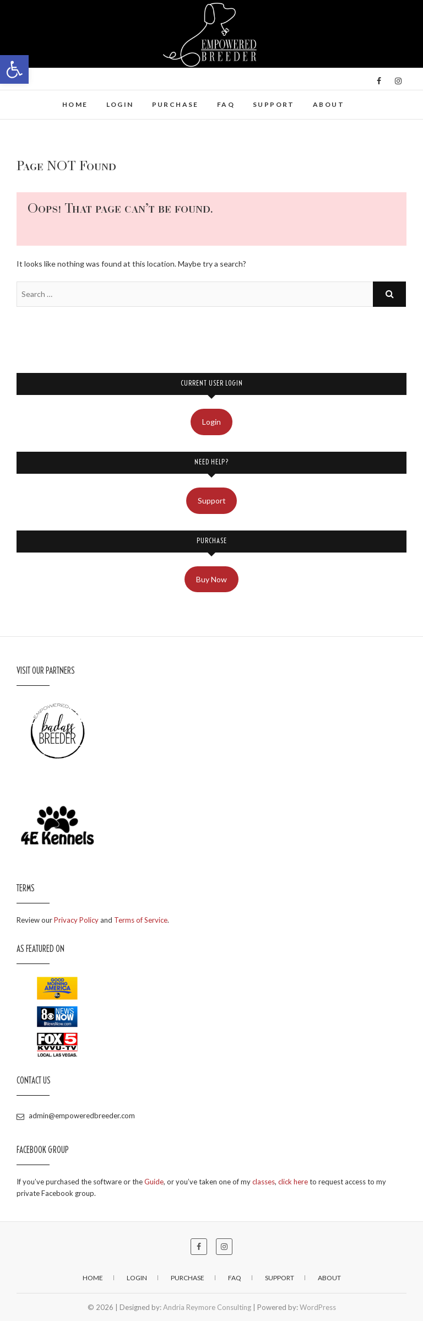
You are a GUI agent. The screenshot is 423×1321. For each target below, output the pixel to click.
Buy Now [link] (211, 579)
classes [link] (263, 1181)
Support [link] (274, 104)
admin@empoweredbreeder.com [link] (76, 1115)
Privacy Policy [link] (76, 920)
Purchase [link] (175, 104)
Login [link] (120, 104)
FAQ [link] (226, 104)
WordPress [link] (318, 1307)
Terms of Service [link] (140, 920)
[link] (14, 69)
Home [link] (75, 104)
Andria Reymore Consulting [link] (207, 1307)
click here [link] (293, 1181)
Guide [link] (154, 1181)
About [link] (328, 104)
